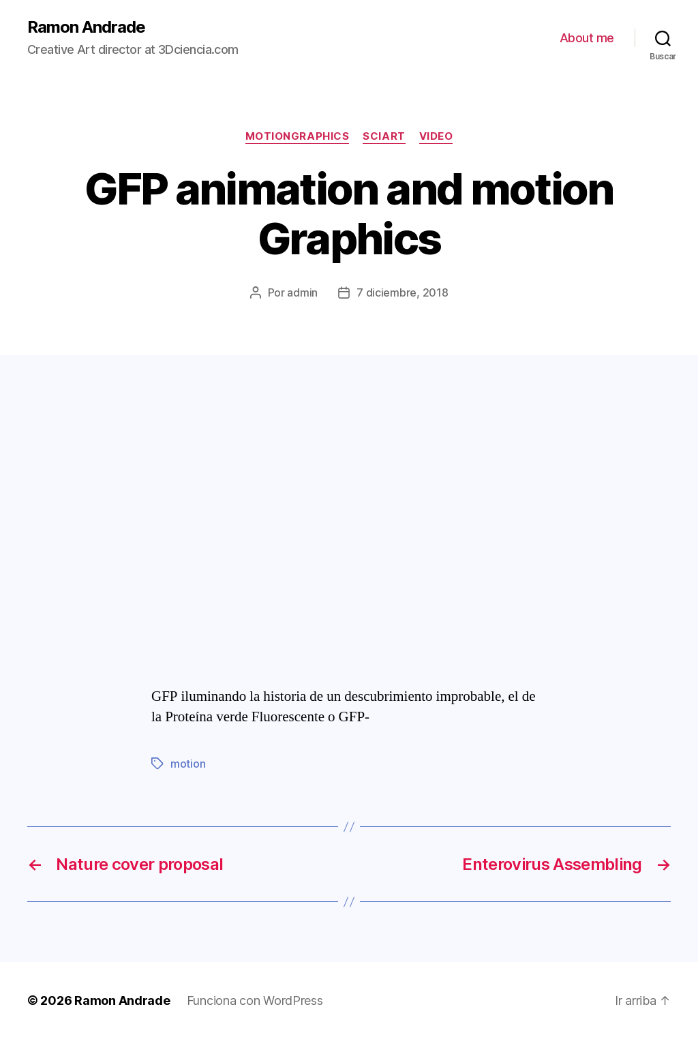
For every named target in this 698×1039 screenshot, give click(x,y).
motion (187, 763)
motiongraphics (297, 136)
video (436, 136)
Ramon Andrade (86, 27)
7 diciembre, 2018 (402, 292)
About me (587, 38)
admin (302, 292)
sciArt (384, 136)
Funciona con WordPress (255, 1000)
